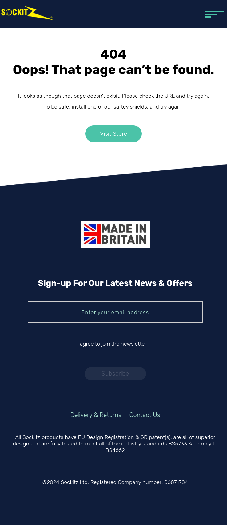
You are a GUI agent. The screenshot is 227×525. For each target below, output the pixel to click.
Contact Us (144, 415)
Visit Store (113, 133)
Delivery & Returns (95, 415)
